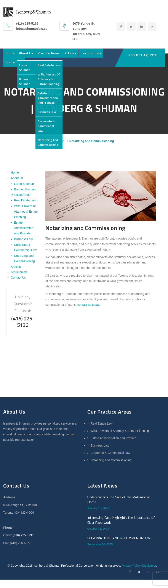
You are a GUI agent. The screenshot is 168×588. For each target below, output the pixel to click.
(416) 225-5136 (23, 544)
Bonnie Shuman (25, 197)
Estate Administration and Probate (23, 236)
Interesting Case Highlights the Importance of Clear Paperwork (121, 528)
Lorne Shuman (24, 192)
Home (13, 55)
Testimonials (19, 68)
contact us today (88, 313)
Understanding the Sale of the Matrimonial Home (118, 508)
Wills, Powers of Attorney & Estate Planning (26, 220)
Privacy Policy (131, 574)
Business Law (23, 247)
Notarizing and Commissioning (111, 468)
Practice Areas (65, 55)
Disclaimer (149, 574)
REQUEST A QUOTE (143, 55)
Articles (92, 55)
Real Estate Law (25, 209)
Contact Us (48, 68)
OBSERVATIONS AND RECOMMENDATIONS (119, 546)
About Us (36, 55)
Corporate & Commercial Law (110, 461)
